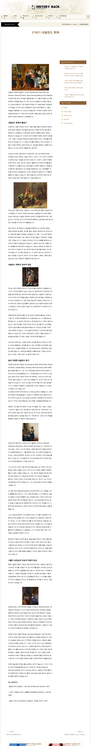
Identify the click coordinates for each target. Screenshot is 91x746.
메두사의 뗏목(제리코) (13, 734)
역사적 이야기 (84, 24)
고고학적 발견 (68, 123)
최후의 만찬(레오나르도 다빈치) (74, 734)
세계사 (75, 24)
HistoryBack (66, 24)
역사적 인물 (67, 111)
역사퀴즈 (66, 119)
